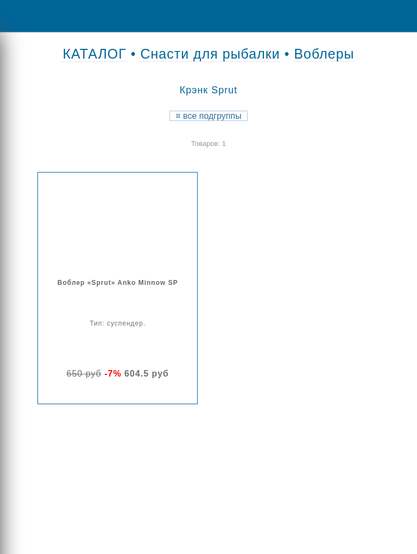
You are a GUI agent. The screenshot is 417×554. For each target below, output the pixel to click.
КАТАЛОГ (94, 53)
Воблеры (324, 53)
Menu (16, 16)
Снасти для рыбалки (210, 53)
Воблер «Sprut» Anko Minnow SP (118, 282)
